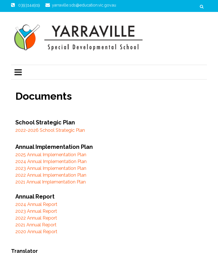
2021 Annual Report (35, 225)
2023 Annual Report (36, 211)
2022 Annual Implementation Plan (50, 175)
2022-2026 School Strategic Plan (50, 130)
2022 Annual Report (36, 218)
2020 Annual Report (36, 231)
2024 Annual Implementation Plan (51, 161)
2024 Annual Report (36, 204)
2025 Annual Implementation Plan (50, 154)
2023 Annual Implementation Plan (50, 168)
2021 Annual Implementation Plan (50, 182)
